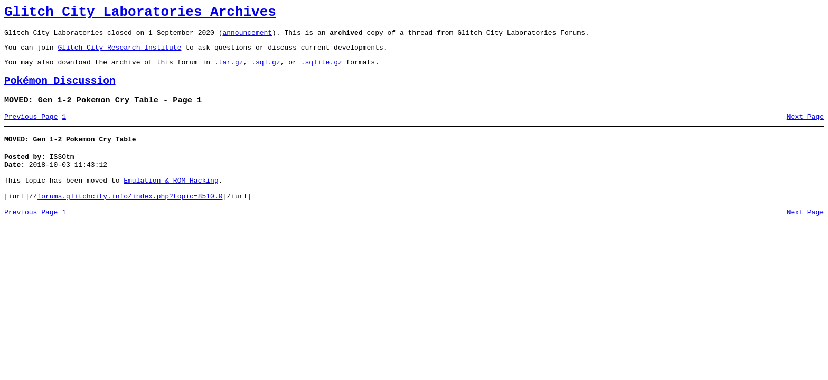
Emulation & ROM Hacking (171, 199)
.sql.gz (265, 69)
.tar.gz (228, 69)
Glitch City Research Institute (119, 53)
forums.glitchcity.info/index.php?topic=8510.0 (129, 218)
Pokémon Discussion (60, 90)
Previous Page (31, 129)
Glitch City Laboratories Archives (140, 13)
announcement (247, 37)
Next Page (805, 129)
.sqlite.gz (321, 69)
